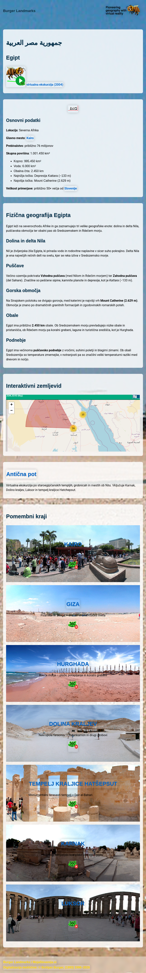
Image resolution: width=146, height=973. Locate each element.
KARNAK (73, 844)
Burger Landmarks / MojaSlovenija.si (29, 962)
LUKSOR (73, 903)
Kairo (30, 138)
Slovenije (70, 188)
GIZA (73, 604)
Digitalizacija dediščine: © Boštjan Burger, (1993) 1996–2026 (46, 967)
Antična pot (21, 474)
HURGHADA (73, 664)
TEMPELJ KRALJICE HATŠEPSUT (73, 784)
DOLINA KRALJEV (73, 724)
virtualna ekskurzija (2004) (44, 84)
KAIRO (73, 544)
